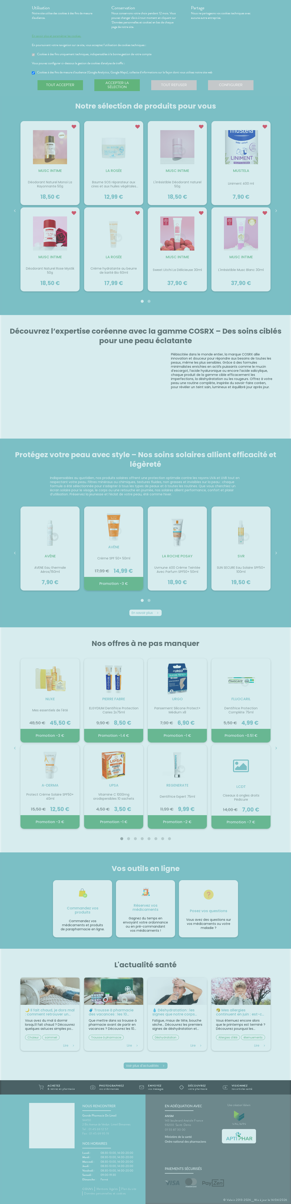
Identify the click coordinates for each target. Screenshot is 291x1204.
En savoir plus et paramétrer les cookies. (56, 36)
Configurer (231, 85)
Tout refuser (174, 85)
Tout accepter (60, 85)
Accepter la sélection (117, 85)
